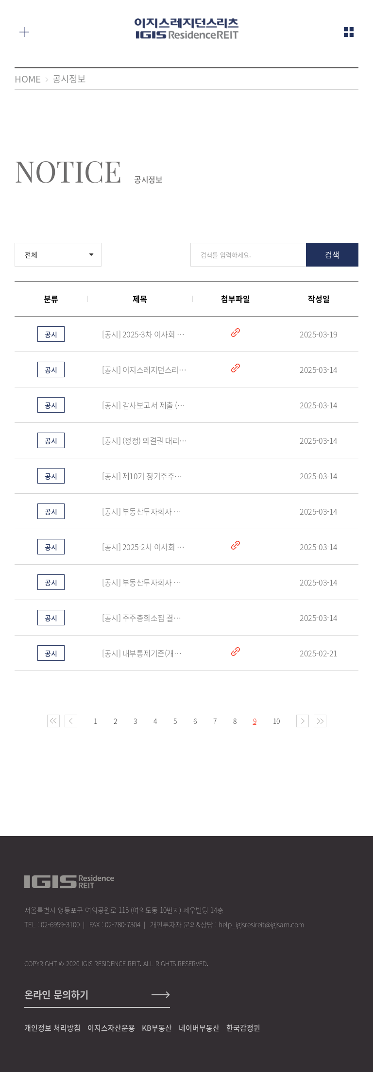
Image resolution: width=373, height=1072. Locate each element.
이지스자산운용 (111, 1027)
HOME (28, 78)
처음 (53, 722)
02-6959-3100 (60, 924)
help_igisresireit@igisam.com (261, 924)
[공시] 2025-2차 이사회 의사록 (144, 548)
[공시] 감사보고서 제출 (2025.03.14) (144, 406)
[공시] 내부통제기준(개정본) (144, 654)
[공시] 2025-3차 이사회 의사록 (144, 335)
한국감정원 (243, 1027)
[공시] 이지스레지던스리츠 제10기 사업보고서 (144, 371)
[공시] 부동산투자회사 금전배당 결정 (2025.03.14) (144, 583)
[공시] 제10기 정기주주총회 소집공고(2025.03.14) (144, 477)
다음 (302, 722)
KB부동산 (157, 1027)
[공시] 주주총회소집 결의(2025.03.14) (144, 619)
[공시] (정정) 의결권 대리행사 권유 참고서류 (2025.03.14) (144, 442)
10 (276, 722)
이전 (71, 722)
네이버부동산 (199, 1027)
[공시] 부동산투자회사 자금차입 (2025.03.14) (144, 513)
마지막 (320, 722)
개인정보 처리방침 (52, 1027)
